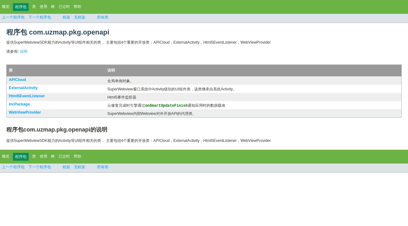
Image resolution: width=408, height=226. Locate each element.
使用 (43, 6)
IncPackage (19, 104)
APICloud (17, 80)
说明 (23, 51)
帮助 (77, 6)
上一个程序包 (13, 17)
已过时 (64, 6)
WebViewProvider (25, 112)
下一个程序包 (39, 17)
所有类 (102, 17)
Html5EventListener (27, 96)
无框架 (79, 17)
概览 (5, 6)
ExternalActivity (23, 88)
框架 (66, 17)
